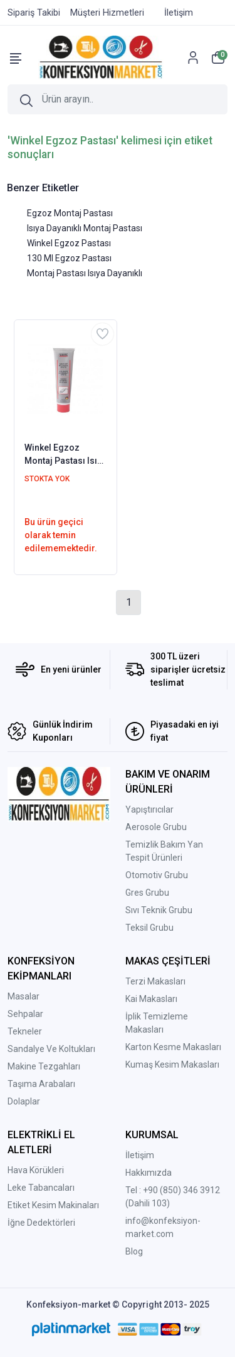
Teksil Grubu (149, 928)
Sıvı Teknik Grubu (158, 910)
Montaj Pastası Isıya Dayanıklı (84, 273)
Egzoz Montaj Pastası (70, 213)
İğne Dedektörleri (41, 1223)
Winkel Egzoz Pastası (69, 243)
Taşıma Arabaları (41, 1084)
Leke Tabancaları (41, 1188)
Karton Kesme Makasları (173, 1047)
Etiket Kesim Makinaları (53, 1205)
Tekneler (25, 1031)
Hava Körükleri (36, 1170)
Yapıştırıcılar (149, 809)
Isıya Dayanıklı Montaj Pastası (84, 228)
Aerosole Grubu (156, 827)
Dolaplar (24, 1101)
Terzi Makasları (155, 981)
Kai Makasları (151, 999)
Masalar (23, 996)
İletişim (139, 1155)
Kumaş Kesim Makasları (172, 1064)
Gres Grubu (147, 893)
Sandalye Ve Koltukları (51, 1049)
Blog (134, 1251)
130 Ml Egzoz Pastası (69, 258)
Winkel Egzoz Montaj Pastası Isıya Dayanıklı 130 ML (65, 455)
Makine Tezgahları (44, 1066)
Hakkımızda (148, 1173)
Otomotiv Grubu (156, 875)
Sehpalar (25, 1014)
